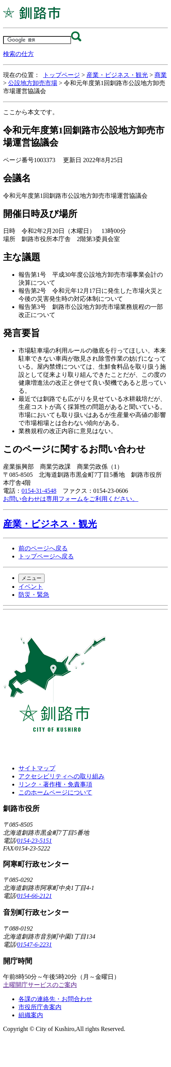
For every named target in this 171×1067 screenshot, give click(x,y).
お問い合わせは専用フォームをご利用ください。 (70, 499)
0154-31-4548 (39, 491)
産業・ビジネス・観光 (117, 75)
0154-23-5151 (34, 840)
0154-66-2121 (34, 896)
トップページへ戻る (46, 556)
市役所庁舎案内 (39, 1007)
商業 (160, 75)
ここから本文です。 (30, 112)
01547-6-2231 (34, 944)
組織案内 (30, 1015)
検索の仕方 (18, 54)
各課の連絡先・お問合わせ (55, 999)
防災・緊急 (33, 594)
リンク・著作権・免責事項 (55, 784)
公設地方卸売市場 (32, 83)
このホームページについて (55, 792)
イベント (30, 586)
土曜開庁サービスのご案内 (40, 985)
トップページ (61, 75)
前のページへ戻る (43, 548)
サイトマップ (36, 768)
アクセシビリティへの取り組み (61, 776)
